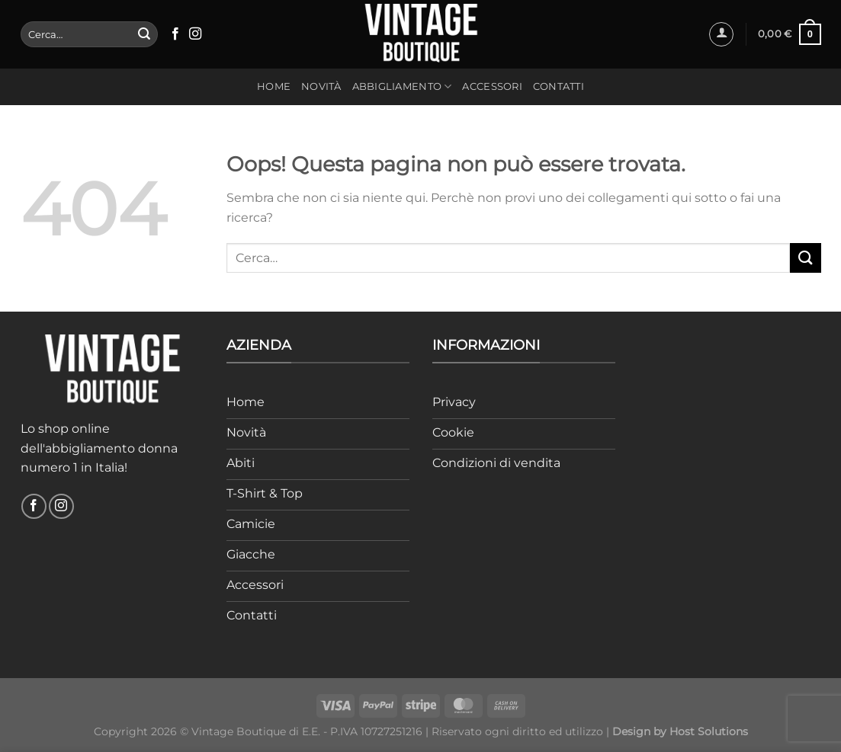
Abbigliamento (402, 86)
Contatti (558, 86)
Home (273, 86)
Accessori (492, 86)
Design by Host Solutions (680, 731)
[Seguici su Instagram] (195, 34)
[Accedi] (721, 34)
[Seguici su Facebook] (175, 34)
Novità (321, 86)
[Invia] (144, 34)
